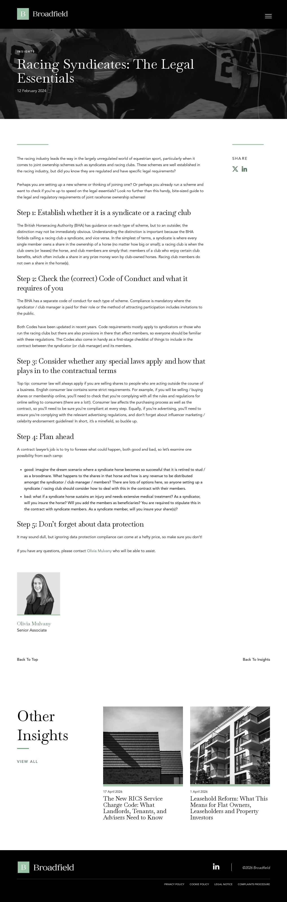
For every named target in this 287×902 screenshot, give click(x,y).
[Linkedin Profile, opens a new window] (217, 867)
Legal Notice (223, 884)
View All (27, 762)
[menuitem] (174, 887)
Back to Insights (256, 659)
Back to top (27, 659)
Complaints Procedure (254, 884)
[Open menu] (268, 17)
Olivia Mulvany (99, 551)
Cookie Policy (199, 884)
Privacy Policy (174, 884)
